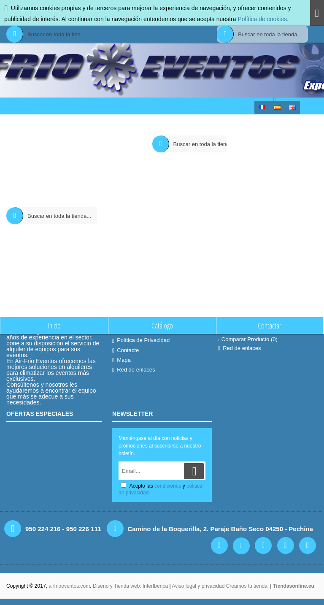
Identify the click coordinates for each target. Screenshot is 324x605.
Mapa (121, 360)
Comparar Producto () (248, 339)
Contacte (125, 350)
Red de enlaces (133, 369)
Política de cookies (262, 19)
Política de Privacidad (141, 340)
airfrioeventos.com (69, 586)
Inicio (130, 123)
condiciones (167, 486)
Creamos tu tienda (246, 586)
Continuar (289, 192)
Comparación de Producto (169, 123)
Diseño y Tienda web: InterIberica (130, 586)
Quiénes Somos (134, 330)
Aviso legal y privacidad (199, 586)
